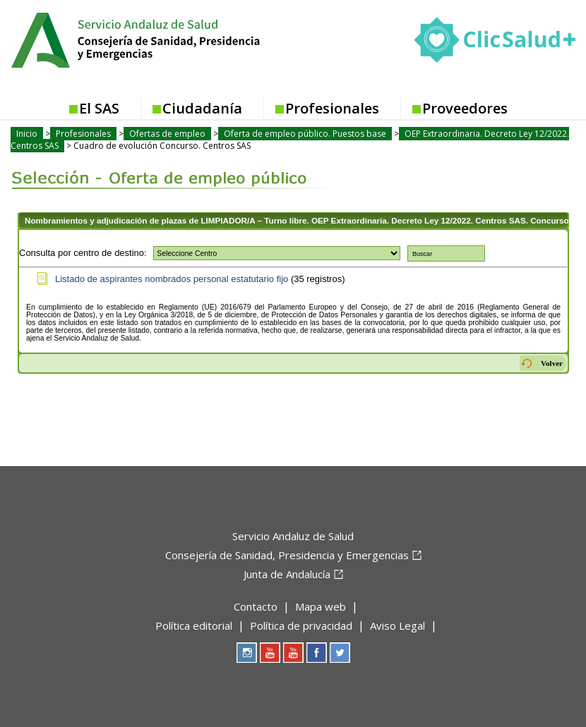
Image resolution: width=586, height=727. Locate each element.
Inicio (26, 134)
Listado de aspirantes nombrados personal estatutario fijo (171, 279)
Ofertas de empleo (167, 134)
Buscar (422, 253)
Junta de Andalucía (287, 574)
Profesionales (332, 108)
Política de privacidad (301, 625)
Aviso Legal (397, 625)
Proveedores (465, 108)
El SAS (99, 108)
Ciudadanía (202, 108)
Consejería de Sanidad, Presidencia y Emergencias (287, 555)
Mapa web (320, 606)
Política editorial (193, 625)
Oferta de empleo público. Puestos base (305, 134)
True (276, 253)
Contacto (255, 606)
